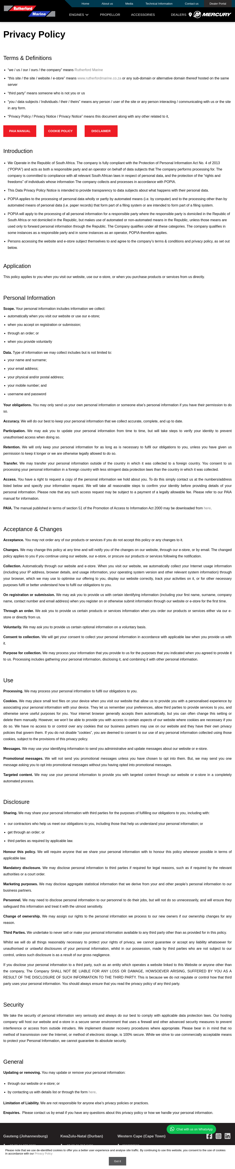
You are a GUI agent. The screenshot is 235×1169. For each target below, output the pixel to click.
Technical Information (159, 3)
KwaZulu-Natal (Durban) (81, 1136)
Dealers (182, 15)
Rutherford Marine (89, 70)
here (207, 508)
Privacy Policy (44, 1153)
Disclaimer (101, 131)
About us (107, 3)
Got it (117, 1161)
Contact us (192, 3)
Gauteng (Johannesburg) (25, 1136)
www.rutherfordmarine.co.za (99, 78)
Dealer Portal (217, 3)
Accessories (143, 14)
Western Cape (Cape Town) (142, 1136)
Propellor (110, 14)
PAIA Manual (19, 131)
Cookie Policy (60, 131)
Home (85, 3)
